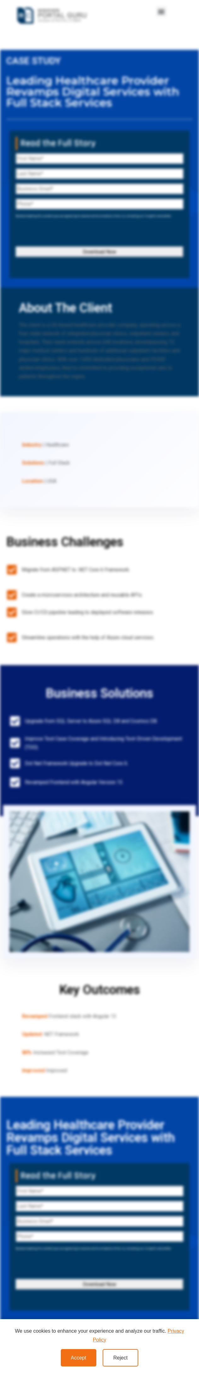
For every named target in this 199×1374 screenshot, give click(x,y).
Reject (120, 1357)
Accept (78, 1357)
